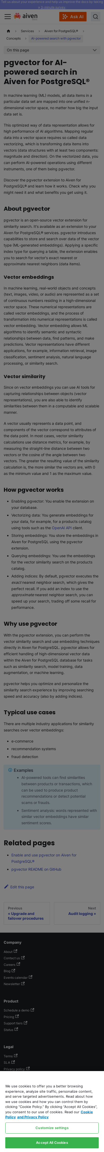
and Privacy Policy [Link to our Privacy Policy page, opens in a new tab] (33, 1117)
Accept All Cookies (52, 1142)
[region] (52, 1111)
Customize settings (51, 1128)
